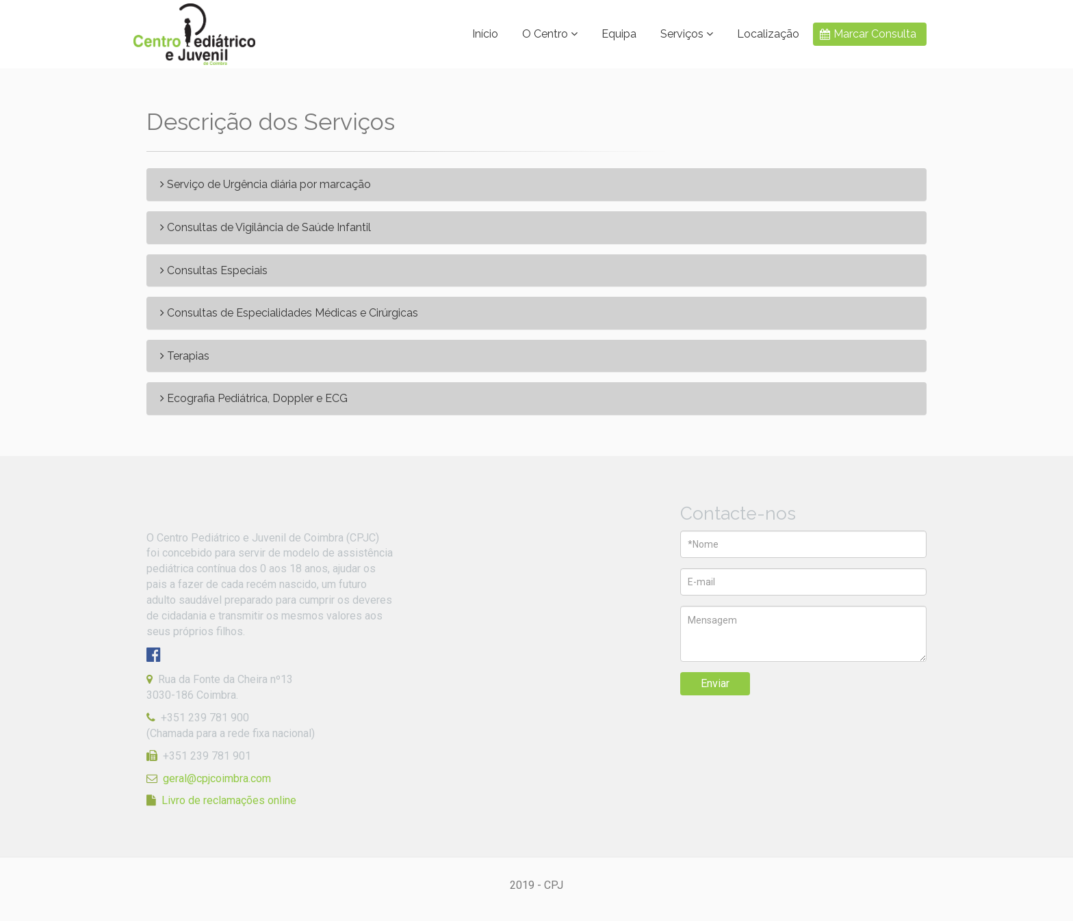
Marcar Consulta (874, 33)
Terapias (184, 356)
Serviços (686, 33)
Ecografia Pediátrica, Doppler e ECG (254, 398)
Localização (768, 33)
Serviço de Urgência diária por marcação (265, 184)
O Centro (550, 33)
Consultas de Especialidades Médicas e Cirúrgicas (289, 313)
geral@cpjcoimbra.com (217, 778)
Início (485, 33)
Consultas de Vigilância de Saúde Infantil (265, 228)
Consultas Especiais (214, 271)
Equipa (619, 33)
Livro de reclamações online (228, 800)
